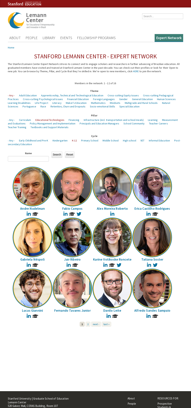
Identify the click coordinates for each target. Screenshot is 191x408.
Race (43, 106)
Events (66, 37)
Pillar (94, 115)
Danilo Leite (112, 310)
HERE (136, 71)
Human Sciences (166, 99)
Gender (123, 99)
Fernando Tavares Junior (72, 310)
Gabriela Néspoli (32, 259)
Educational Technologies (49, 120)
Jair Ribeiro (72, 259)
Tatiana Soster (152, 259)
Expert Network (169, 37)
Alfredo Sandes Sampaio (152, 310)
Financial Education (78, 99)
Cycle (94, 136)
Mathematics (98, 103)
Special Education (129, 106)
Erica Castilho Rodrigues (152, 208)
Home (11, 47)
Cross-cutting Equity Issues (123, 95)
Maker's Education (76, 103)
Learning (153, 120)
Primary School (89, 140)
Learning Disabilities (19, 103)
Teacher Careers (158, 123)
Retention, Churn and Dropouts (68, 106)
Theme (94, 91)
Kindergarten (60, 140)
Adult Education (28, 95)
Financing (74, 120)
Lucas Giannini (32, 310)
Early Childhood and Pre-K (33, 140)
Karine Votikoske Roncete (112, 259)
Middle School (111, 140)
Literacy (57, 103)
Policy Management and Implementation (52, 123)
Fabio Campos (72, 208)
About (15, 37)
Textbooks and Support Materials (49, 127)
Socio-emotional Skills (102, 106)
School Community (134, 123)
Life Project (41, 103)
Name (28, 153)
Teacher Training (17, 127)
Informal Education (159, 140)
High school (129, 140)
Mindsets (115, 103)
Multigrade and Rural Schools (141, 103)
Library (49, 37)
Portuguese (29, 106)
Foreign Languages (104, 99)
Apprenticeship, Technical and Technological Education (72, 95)
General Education (142, 99)
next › (96, 324)
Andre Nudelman (32, 208)
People (32, 37)
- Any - (11, 95)
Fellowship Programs (96, 37)
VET (142, 140)
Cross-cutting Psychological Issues (43, 99)
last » (106, 324)
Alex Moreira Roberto (112, 208)
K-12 (74, 140)
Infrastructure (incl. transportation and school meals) (114, 120)
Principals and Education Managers (99, 123)
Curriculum (25, 120)
